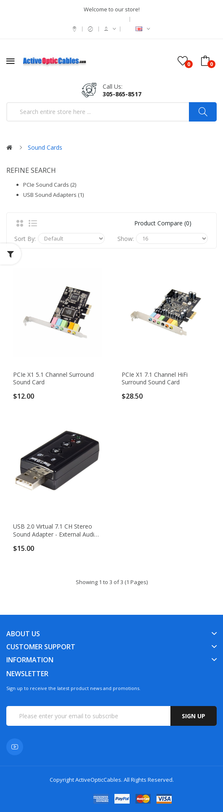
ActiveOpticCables (98, 779)
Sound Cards (45, 147)
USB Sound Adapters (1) (53, 194)
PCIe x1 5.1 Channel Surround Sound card (53, 378)
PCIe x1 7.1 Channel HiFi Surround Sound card (155, 378)
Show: (125, 239)
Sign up (193, 716)
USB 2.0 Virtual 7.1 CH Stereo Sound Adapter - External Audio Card (55, 530)
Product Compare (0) (162, 223)
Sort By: (25, 239)
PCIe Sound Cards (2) (49, 184)
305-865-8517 (122, 94)
